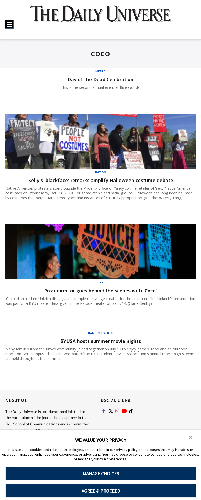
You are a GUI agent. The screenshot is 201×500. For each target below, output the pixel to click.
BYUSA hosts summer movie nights (100, 340)
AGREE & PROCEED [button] (101, 491)
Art (100, 282)
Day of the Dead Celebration (100, 79)
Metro (100, 71)
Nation (100, 172)
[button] (190, 437)
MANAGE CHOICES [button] (101, 474)
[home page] (100, 17)
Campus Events (100, 332)
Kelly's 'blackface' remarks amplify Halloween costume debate (100, 180)
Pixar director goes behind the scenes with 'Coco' (100, 290)
